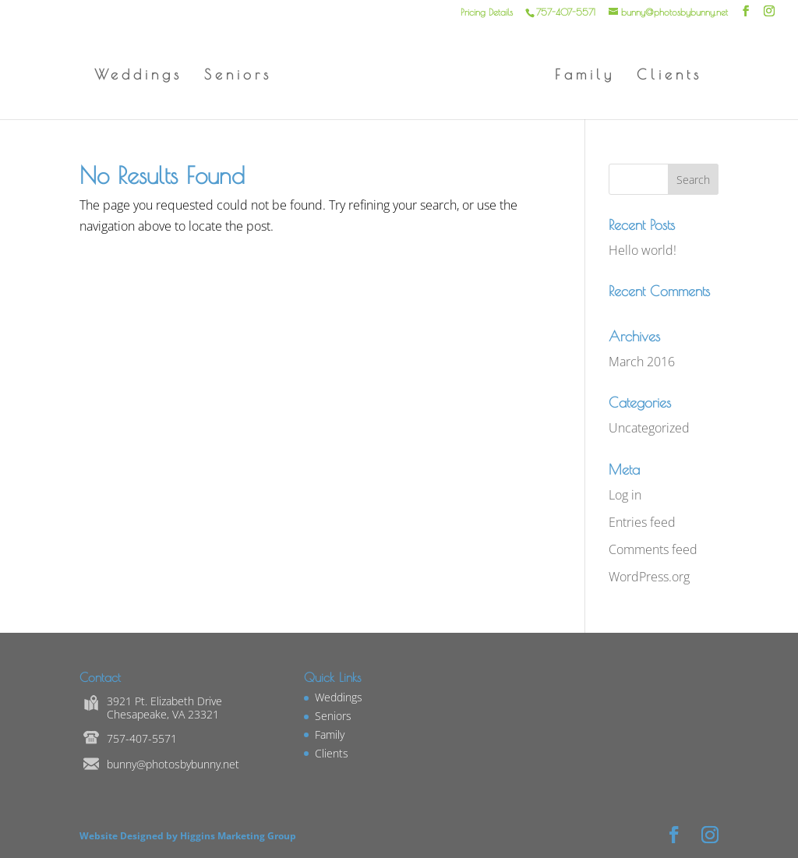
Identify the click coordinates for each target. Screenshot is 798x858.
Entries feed (642, 522)
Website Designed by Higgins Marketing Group (190, 835)
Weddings (138, 76)
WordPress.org (649, 576)
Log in (625, 494)
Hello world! (642, 250)
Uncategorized (649, 427)
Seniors (238, 76)
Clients (669, 76)
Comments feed (653, 549)
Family (585, 76)
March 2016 (642, 361)
